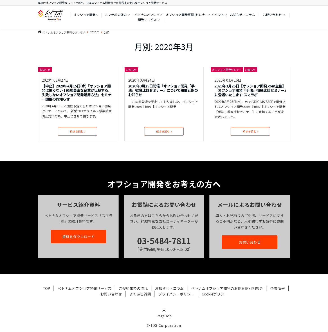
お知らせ (45, 69)
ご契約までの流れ (133, 288)
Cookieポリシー (215, 294)
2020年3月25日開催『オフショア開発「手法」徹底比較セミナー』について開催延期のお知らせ (163, 90)
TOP (46, 288)
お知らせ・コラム (242, 14)
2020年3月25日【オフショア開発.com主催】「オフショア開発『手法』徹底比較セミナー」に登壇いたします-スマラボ (250, 90)
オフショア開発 (84, 14)
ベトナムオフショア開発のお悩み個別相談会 (227, 288)
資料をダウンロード (78, 236)
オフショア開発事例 (180, 14)
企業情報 (277, 288)
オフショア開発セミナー (227, 69)
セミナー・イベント (209, 14)
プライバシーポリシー (176, 294)
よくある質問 (140, 294)
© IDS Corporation (164, 325)
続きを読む (77, 131)
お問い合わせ (272, 14)
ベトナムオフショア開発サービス (149, 17)
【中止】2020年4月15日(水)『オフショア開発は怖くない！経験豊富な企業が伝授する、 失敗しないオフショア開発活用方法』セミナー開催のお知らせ (77, 92)
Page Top (164, 314)
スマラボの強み (116, 14)
